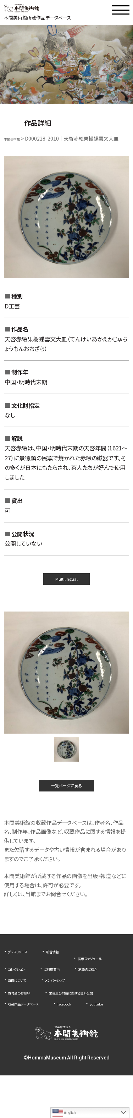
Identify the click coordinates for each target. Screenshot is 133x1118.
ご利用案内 (20, 989)
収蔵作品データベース (32, 1034)
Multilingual (66, 586)
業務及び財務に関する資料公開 (42, 1024)
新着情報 (67, 967)
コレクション (77, 978)
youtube (17, 1046)
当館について (22, 1000)
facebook (86, 1034)
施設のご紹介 (65, 989)
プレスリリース (23, 967)
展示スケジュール (26, 978)
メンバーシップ (71, 1000)
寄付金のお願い (24, 1013)
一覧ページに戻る (66, 798)
